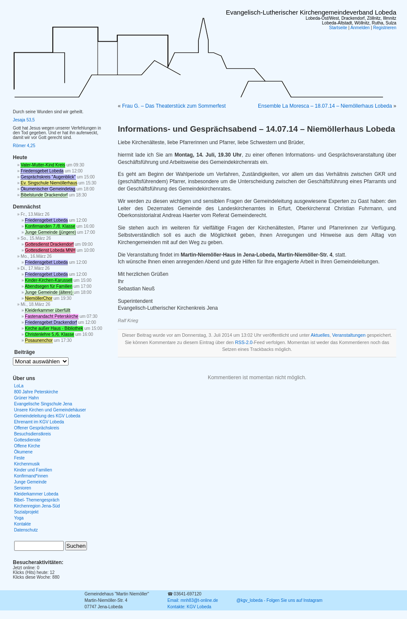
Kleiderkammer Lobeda (36, 494)
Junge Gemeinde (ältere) (49, 292)
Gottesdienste (27, 440)
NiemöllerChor (38, 298)
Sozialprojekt (26, 512)
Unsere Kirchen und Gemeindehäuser (50, 410)
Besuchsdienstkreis (32, 434)
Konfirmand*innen (31, 476)
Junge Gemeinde (30, 482)
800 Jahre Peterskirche (36, 392)
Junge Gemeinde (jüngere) (50, 232)
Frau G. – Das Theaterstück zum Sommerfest (174, 106)
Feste (19, 458)
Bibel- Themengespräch (37, 500)
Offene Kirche (27, 446)
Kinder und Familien (33, 470)
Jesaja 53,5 (24, 120)
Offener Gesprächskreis (36, 428)
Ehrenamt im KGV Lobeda (39, 422)
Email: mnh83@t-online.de (193, 600)
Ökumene (23, 452)
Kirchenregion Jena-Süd (37, 506)
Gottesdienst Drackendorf (49, 244)
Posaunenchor (39, 340)
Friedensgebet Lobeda (42, 171)
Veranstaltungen (348, 335)
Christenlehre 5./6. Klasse (49, 334)
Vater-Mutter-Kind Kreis (43, 165)
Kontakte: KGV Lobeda (189, 606)
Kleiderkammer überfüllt (47, 310)
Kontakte (22, 524)
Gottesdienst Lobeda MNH (50, 250)
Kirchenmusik (27, 464)
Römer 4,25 (24, 145)
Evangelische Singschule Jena (43, 404)
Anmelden (360, 27)
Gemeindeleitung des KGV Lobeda (47, 416)
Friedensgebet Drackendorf (51, 322)
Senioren (22, 488)
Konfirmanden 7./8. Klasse (50, 226)
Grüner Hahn (26, 398)
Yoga (19, 518)
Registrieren (384, 27)
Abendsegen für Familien (48, 286)
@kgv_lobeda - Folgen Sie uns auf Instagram (279, 600)
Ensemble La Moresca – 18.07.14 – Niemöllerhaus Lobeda (325, 106)
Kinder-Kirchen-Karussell (48, 280)
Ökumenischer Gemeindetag (48, 189)
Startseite (338, 27)
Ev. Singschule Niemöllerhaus (49, 183)
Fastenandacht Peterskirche (51, 316)
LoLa (19, 385)
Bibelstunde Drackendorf (44, 195)
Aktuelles (320, 335)
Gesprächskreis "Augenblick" (48, 177)
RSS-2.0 (243, 342)
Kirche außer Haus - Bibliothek (54, 328)
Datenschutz (26, 530)
